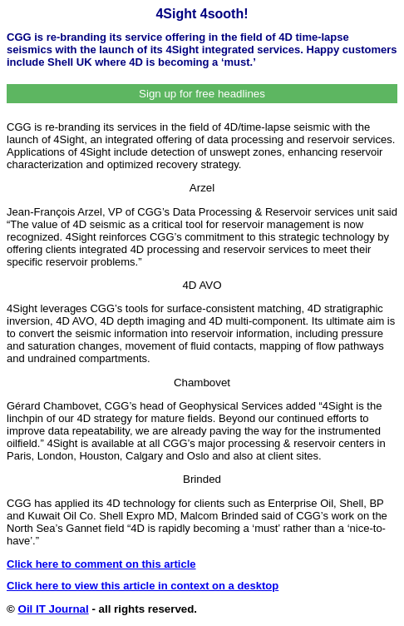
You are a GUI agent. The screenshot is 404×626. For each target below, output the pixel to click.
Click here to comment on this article (101, 564)
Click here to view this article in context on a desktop (142, 585)
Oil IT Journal (53, 609)
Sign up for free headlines (202, 93)
